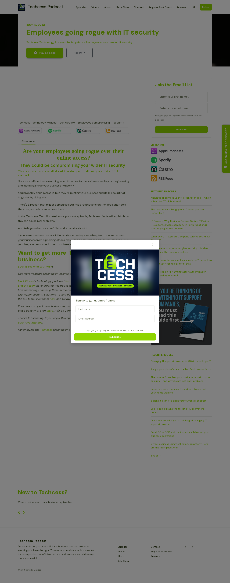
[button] (152, 245)
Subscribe (115, 336)
